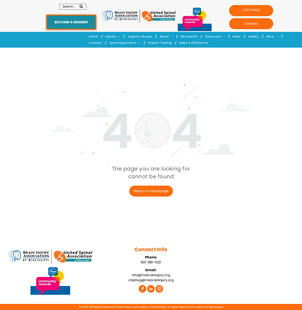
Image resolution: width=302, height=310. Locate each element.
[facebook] (142, 289)
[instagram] (159, 289)
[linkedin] (151, 289)
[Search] (72, 7)
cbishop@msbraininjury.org (151, 280)
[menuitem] (94, 36)
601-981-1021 (151, 262)
